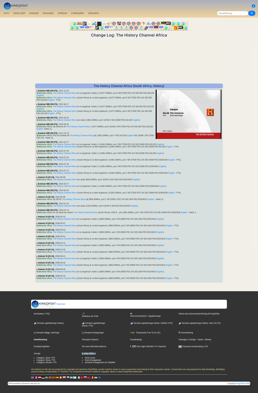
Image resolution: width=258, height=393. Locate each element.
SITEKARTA (93, 13)
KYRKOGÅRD (77, 13)
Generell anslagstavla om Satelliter (100, 362)
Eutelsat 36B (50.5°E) (48, 91)
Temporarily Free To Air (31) (145, 333)
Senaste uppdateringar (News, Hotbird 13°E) (151, 323)
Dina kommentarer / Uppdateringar (145, 315)
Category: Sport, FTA (46, 358)
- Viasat (199, 339)
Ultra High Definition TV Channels (148, 346)
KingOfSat (240, 383)
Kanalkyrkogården (42, 346)
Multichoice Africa (44, 93)
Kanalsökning (186, 333)
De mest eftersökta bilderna (94, 346)
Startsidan (48, 304)
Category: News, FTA (46, 360)
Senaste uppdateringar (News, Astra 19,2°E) (200, 323)
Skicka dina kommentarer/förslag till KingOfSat (199, 314)
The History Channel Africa (65, 93)
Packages (183, 339)
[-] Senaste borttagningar (93, 333)
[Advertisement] (129, 60)
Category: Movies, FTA (47, 362)
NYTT (6, 13)
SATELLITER (19, 13)
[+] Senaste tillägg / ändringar (46, 333)
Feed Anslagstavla (93, 360)
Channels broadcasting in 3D (193, 346)
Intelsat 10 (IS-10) (46, 177)
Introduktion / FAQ (42, 314)
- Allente (207, 339)
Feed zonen (90, 358)
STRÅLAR (62, 13)
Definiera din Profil (90, 315)
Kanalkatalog (136, 339)
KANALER (34, 13)
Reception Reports (90, 339)
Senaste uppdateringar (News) (49, 323)
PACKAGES (48, 13)
